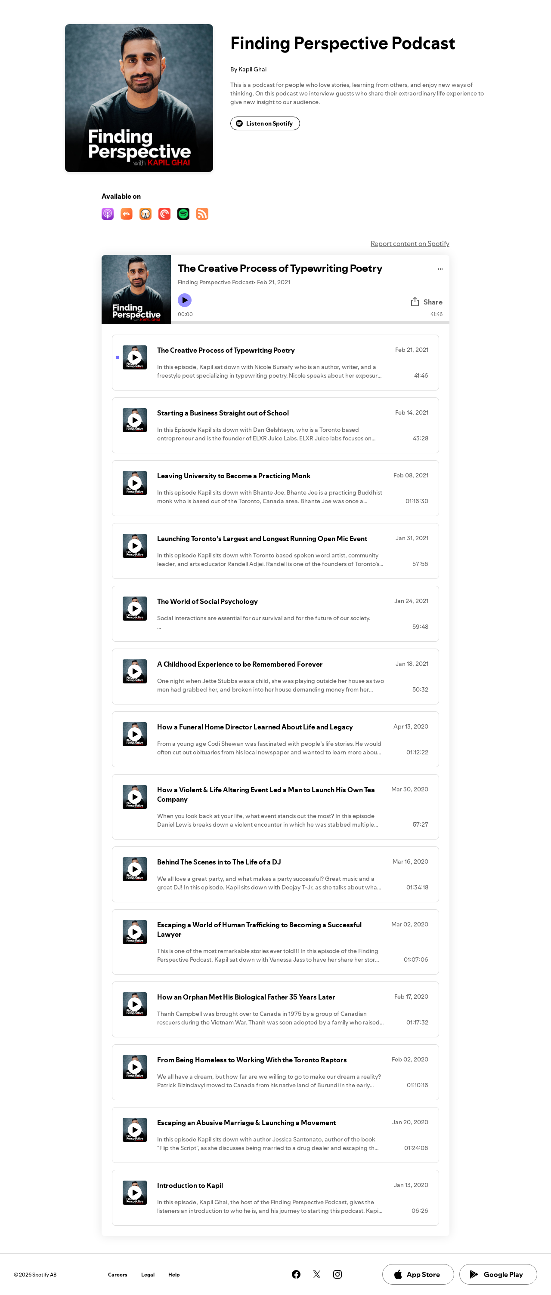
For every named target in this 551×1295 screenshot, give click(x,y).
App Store (416, 1274)
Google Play (496, 1274)
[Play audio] (440, 267)
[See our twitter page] (317, 1274)
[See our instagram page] (337, 1274)
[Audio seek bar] (310, 322)
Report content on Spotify (410, 243)
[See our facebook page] (296, 1274)
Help (174, 1274)
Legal (148, 1274)
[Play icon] (185, 300)
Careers (117, 1274)
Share (426, 302)
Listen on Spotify (264, 123)
